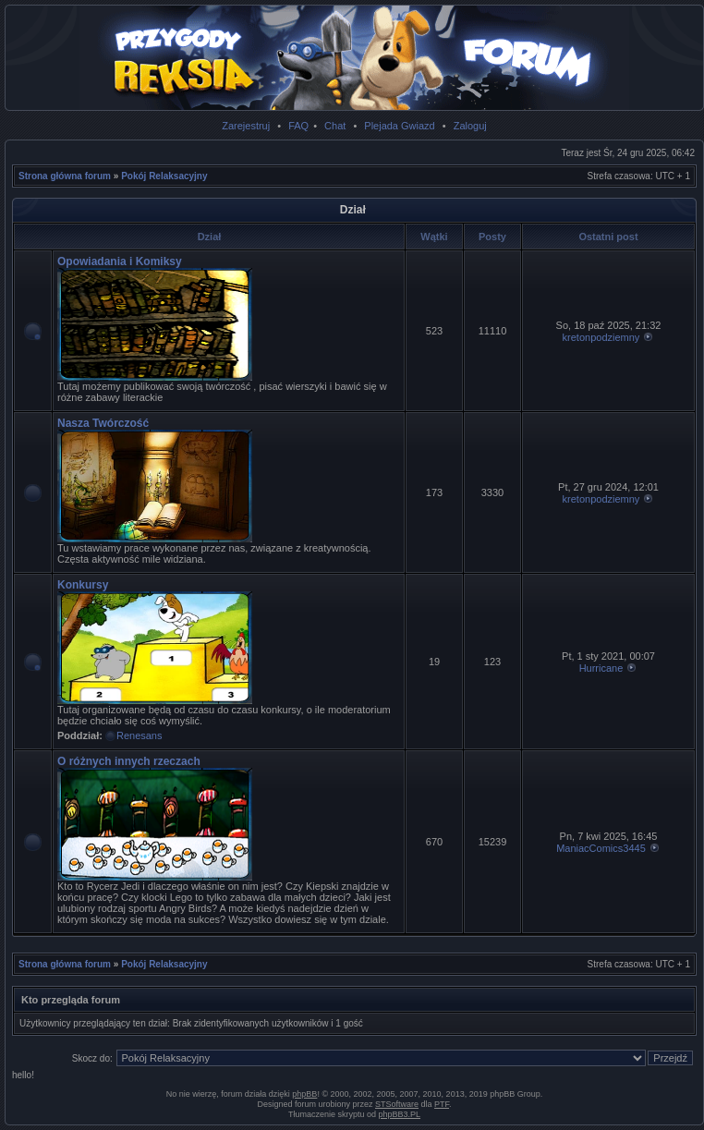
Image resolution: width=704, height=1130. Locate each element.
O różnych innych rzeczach (128, 761)
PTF (441, 1104)
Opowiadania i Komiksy (119, 261)
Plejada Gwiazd (399, 125)
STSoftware (397, 1104)
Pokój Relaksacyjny (164, 176)
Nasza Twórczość (103, 423)
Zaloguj (470, 125)
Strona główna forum (64, 176)
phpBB (304, 1094)
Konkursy (82, 584)
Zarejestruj (246, 125)
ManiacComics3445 (601, 848)
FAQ (298, 125)
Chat (335, 125)
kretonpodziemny (601, 337)
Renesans (139, 735)
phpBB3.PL (400, 1114)
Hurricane (601, 668)
